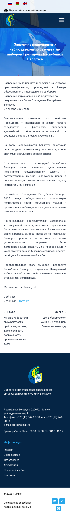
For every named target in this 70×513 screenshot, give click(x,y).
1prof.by (24, 301)
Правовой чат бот (14, 470)
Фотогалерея (11, 459)
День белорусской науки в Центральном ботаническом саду (52, 319)
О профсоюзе (12, 454)
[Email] (55, 501)
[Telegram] (62, 501)
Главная (8, 449)
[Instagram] (58, 508)
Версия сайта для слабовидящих (25, 10)
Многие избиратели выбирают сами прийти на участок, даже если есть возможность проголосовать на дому (18, 327)
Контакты (9, 475)
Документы (11, 465)
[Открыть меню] (61, 20)
